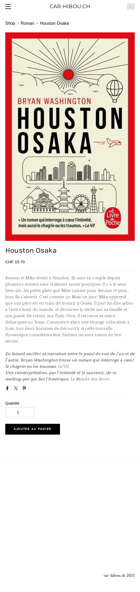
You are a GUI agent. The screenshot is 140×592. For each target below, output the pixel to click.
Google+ (34, 390)
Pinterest (25, 389)
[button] (32, 429)
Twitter (17, 389)
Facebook (8, 389)
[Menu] (9, 6)
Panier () (131, 6)
